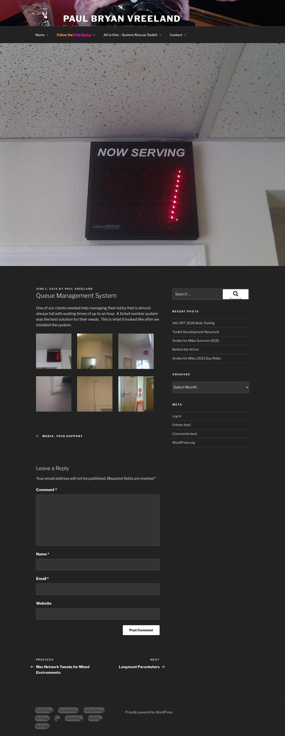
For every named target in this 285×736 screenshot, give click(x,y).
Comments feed (184, 434)
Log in (176, 416)
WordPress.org (183, 442)
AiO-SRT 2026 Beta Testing (193, 323)
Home (42, 35)
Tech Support (69, 436)
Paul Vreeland (79, 288)
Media (48, 436)
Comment (46, 490)
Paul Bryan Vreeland (122, 18)
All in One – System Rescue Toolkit (132, 35)
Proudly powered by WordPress (149, 712)
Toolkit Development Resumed (195, 332)
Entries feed (181, 425)
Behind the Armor (185, 349)
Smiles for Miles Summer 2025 (195, 341)
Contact (178, 35)
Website (43, 603)
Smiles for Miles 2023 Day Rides (196, 358)
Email (42, 578)
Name (42, 554)
